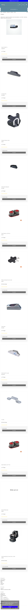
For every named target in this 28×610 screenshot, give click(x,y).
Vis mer (2, 584)
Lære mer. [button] (10, 604)
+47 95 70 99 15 (5, 598)
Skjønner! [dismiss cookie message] (10, 606)
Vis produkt (14, 59)
